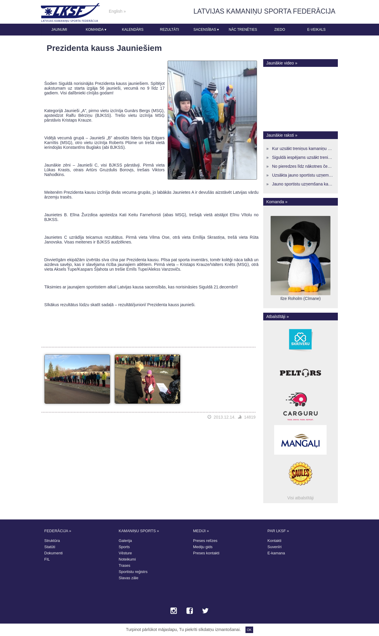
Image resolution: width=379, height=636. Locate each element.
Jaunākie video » (281, 63)
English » (117, 11)
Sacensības (206, 30)
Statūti (49, 547)
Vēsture (125, 553)
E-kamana (276, 553)
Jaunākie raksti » (281, 135)
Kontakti (274, 540)
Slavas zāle (128, 578)
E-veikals (316, 30)
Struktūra (52, 540)
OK (249, 630)
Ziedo (279, 30)
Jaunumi (59, 30)
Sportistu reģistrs (133, 571)
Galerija (125, 540)
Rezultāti (169, 30)
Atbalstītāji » (277, 316)
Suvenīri (274, 547)
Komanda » (277, 201)
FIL (47, 559)
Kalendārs (133, 30)
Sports (124, 547)
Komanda (96, 30)
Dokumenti (53, 553)
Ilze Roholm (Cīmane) (300, 298)
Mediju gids (203, 547)
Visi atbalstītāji (300, 497)
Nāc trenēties (243, 30)
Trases (124, 565)
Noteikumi (127, 559)
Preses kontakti (206, 553)
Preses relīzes (205, 540)
